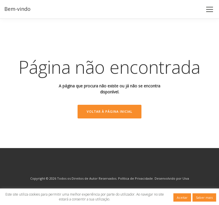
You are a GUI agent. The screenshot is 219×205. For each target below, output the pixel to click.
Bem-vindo (17, 8)
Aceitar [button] (182, 197)
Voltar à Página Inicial (109, 111)
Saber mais (204, 197)
